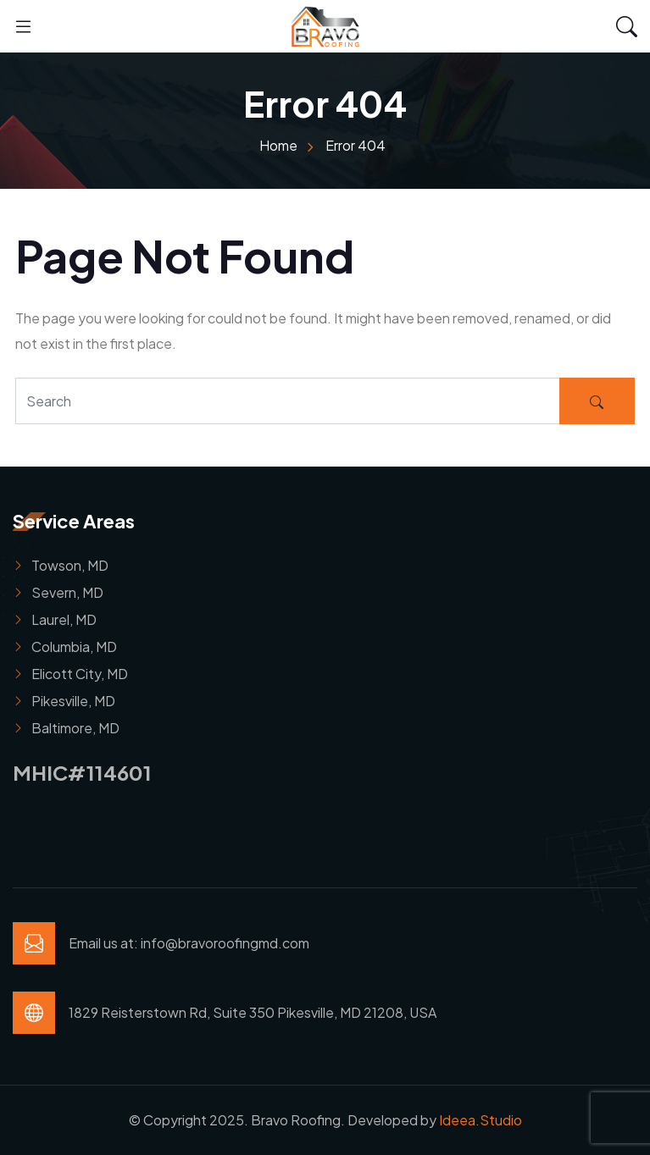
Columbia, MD (74, 646)
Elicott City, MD (79, 673)
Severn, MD (67, 592)
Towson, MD (69, 565)
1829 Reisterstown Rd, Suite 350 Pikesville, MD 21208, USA (252, 1012)
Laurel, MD (64, 619)
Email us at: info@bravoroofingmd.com (189, 943)
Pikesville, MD (73, 701)
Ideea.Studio (480, 1120)
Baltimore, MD (75, 728)
